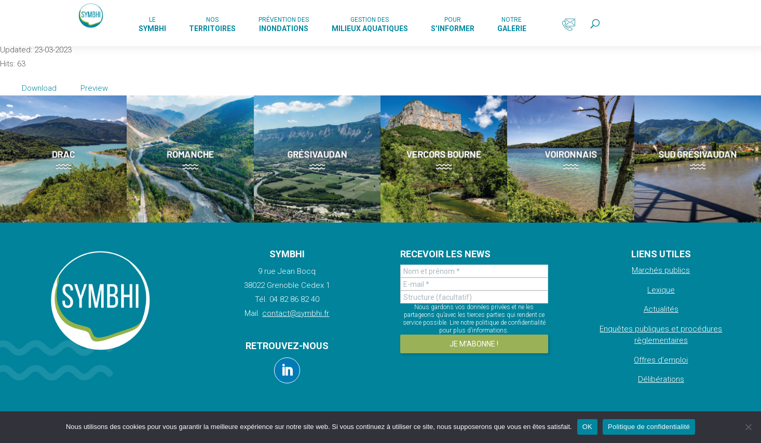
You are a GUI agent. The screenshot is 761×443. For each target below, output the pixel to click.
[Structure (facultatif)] (474, 296)
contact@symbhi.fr (295, 313)
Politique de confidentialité (649, 427)
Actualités (661, 309)
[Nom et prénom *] (474, 271)
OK (587, 427)
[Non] (748, 427)
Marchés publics (661, 270)
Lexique (661, 290)
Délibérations (661, 379)
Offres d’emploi (661, 360)
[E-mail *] (474, 284)
